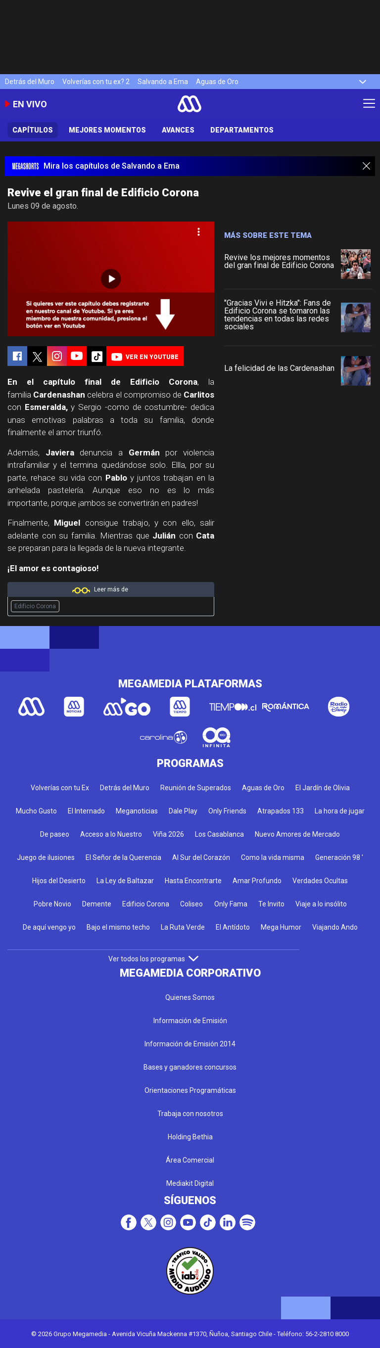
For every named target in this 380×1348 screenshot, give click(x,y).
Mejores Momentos (107, 130)
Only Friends (227, 811)
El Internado (86, 811)
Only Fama (230, 904)
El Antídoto (233, 927)
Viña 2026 (168, 834)
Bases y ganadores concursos (190, 1067)
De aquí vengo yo (49, 927)
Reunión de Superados (195, 788)
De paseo (54, 834)
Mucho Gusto (36, 811)
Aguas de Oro (217, 82)
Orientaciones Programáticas (190, 1090)
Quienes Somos (190, 997)
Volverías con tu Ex (60, 788)
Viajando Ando (335, 927)
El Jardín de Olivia (322, 788)
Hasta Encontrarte (193, 881)
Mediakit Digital (190, 1183)
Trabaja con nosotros (190, 1114)
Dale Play (183, 811)
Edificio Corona (35, 606)
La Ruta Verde (183, 927)
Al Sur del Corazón (201, 857)
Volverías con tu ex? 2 (96, 82)
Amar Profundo (257, 881)
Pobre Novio (52, 904)
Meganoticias (137, 811)
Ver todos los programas (153, 959)
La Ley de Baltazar (125, 881)
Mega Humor (281, 927)
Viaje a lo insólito (321, 904)
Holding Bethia (190, 1137)
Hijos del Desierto (59, 881)
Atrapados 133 (280, 811)
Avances (178, 130)
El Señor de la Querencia (123, 857)
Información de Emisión (190, 1021)
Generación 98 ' (339, 857)
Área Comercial (190, 1160)
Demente (96, 904)
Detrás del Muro (29, 82)
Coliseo (191, 904)
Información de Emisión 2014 (190, 1044)
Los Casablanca (219, 834)
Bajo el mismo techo (118, 927)
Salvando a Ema (163, 82)
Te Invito (271, 904)
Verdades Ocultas (320, 881)
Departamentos (242, 130)
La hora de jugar (340, 811)
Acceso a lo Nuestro (111, 834)
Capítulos (32, 130)
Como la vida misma (272, 857)
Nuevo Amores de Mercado (297, 834)
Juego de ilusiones (46, 857)
